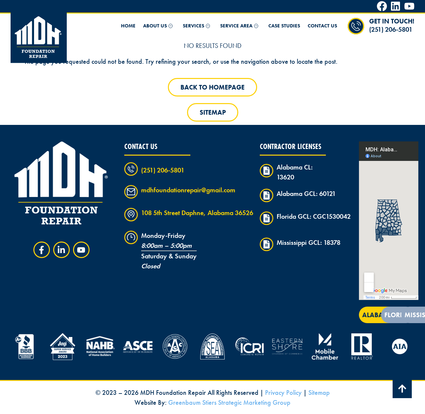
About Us (159, 25)
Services (197, 25)
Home (128, 25)
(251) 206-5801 (390, 29)
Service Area (240, 25)
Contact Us (322, 25)
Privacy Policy (283, 392)
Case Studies (284, 25)
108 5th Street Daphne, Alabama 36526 (197, 212)
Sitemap (319, 392)
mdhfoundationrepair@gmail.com (188, 190)
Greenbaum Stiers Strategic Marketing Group (229, 402)
